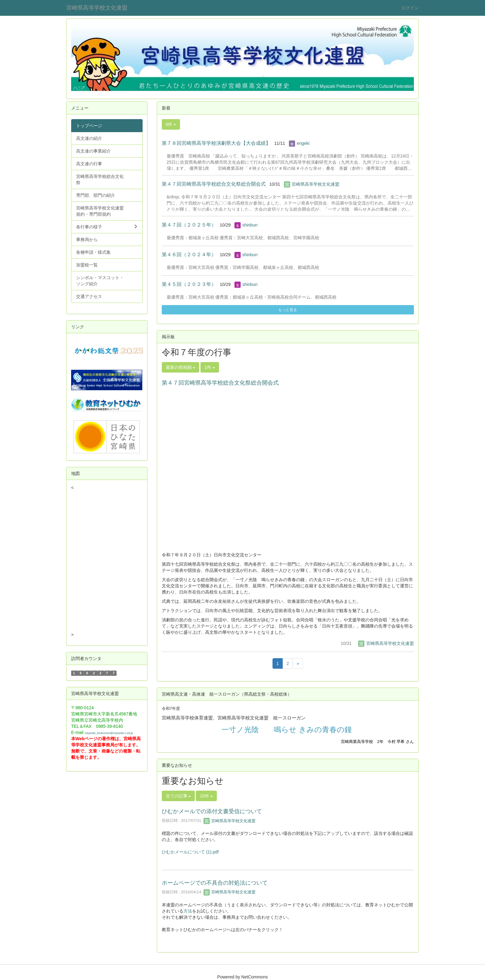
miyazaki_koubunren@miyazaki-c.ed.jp (109, 733)
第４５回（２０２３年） (189, 284)
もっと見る (287, 310)
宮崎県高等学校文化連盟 (96, 8)
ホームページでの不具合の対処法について (215, 883)
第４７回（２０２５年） (189, 224)
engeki (303, 143)
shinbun (249, 224)
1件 (209, 367)
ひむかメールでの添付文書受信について (212, 811)
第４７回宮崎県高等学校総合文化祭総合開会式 (214, 184)
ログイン (410, 7)
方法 (187, 911)
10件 (206, 795)
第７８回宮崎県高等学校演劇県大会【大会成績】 (216, 143)
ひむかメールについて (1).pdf (190, 851)
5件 (171, 124)
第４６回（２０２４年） (189, 254)
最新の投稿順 (180, 367)
